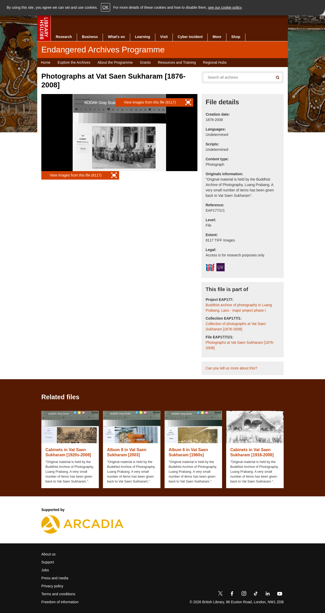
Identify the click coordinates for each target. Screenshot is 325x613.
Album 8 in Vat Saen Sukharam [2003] (126, 452)
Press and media (54, 578)
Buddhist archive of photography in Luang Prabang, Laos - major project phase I (239, 307)
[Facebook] (232, 594)
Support (47, 562)
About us (48, 554)
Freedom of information (60, 602)
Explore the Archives (74, 62)
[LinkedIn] (267, 594)
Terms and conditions (58, 594)
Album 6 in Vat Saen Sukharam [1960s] (188, 452)
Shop (235, 37)
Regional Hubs (215, 62)
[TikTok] (256, 594)
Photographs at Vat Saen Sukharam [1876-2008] (240, 345)
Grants (145, 62)
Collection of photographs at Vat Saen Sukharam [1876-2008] (236, 326)
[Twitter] (220, 594)
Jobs (45, 570)
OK (105, 7)
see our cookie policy (225, 7)
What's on (116, 37)
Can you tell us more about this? (231, 368)
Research (64, 37)
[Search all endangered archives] (236, 77)
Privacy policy (52, 586)
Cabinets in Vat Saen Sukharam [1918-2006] (252, 452)
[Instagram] (244, 594)
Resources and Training (177, 62)
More (217, 37)
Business (90, 37)
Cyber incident (190, 37)
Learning (142, 37)
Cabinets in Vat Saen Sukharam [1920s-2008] (68, 452)
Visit (164, 37)
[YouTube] (279, 594)
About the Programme (115, 62)
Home (45, 62)
